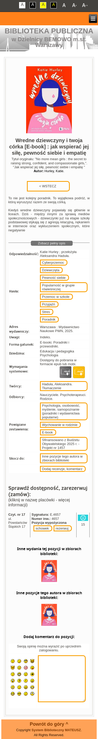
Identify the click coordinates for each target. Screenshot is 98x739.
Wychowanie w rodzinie (60, 425)
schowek (42, 528)
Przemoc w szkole (56, 297)
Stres (46, 312)
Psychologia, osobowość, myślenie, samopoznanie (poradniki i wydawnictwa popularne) (61, 411)
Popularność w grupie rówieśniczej (58, 287)
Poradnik (48, 319)
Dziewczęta (50, 270)
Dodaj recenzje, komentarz (62, 469)
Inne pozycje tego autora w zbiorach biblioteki (62, 458)
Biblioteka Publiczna (49, 31)
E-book (47, 432)
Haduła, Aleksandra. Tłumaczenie (57, 386)
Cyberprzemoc (53, 263)
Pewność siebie (54, 278)
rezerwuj (62, 528)
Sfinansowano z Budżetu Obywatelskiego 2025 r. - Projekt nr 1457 (60, 444)
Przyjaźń (48, 304)
